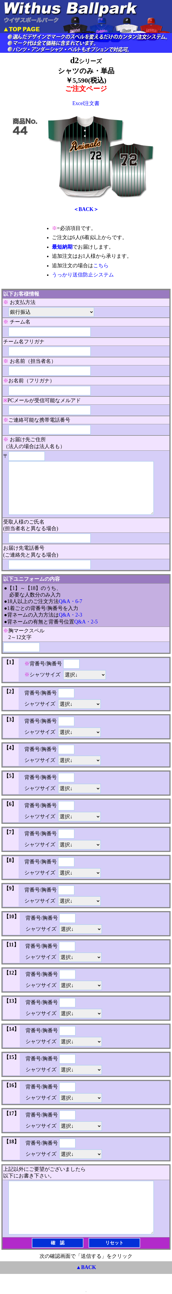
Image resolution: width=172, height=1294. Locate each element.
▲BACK (86, 1267)
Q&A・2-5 (86, 622)
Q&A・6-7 (70, 601)
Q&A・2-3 (70, 615)
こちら (101, 265)
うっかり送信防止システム (83, 275)
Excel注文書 (86, 103)
